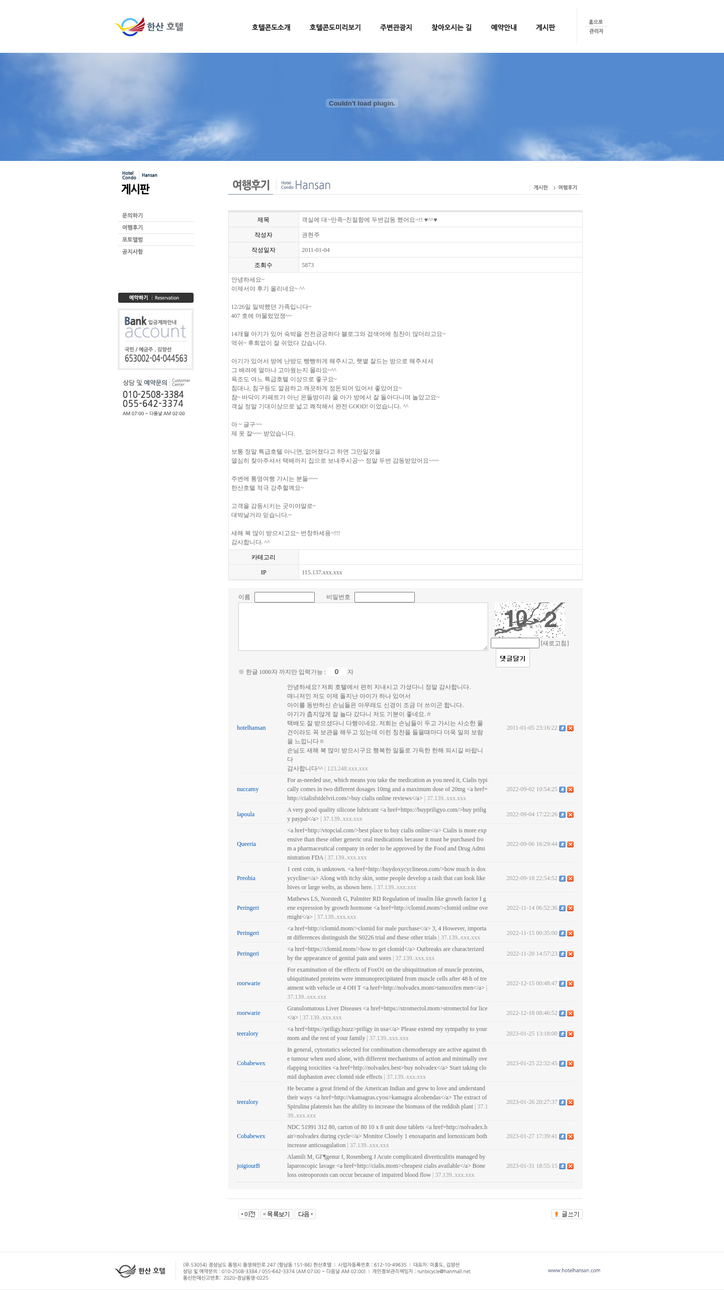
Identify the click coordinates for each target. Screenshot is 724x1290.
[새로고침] (555, 643)
